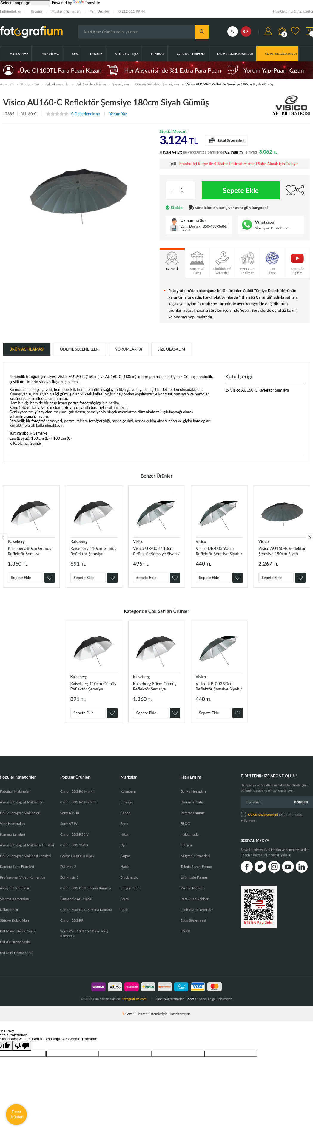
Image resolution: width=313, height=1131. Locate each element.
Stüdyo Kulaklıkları (14, 920)
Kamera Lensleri (12, 834)
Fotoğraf (18, 53)
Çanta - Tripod (191, 53)
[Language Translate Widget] (25, 2)
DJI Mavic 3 (69, 877)
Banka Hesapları (193, 791)
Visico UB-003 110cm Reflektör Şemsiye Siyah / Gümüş (156, 551)
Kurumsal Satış (192, 802)
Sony (124, 823)
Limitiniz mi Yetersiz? (197, 909)
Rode (124, 909)
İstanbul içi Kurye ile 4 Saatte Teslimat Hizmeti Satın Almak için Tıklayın (239, 164)
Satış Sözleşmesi (193, 920)
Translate (86, 2)
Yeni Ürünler (99, 11)
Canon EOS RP (72, 920)
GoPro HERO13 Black (77, 856)
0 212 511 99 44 (131, 11)
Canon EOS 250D (74, 845)
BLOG (185, 823)
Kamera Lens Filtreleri (17, 866)
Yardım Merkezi (193, 888)
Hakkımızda (190, 834)
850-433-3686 (214, 226)
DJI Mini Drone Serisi (16, 952)
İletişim (36, 11)
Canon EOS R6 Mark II (77, 791)
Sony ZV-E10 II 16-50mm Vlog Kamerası (84, 933)
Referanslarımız (192, 813)
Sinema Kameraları (14, 899)
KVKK (185, 931)
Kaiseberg (16, 541)
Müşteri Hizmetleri (66, 11)
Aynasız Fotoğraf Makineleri (22, 802)
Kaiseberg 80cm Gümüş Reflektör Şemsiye (29, 551)
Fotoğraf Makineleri (15, 791)
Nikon (124, 834)
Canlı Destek (191, 226)
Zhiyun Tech (129, 888)
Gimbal (157, 53)
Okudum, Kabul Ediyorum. (272, 817)
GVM (124, 899)
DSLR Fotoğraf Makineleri (20, 813)
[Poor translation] (21, 1046)
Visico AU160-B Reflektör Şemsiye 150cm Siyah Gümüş (282, 551)
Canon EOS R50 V (74, 834)
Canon (125, 813)
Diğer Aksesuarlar (235, 53)
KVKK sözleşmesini (263, 814)
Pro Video (50, 53)
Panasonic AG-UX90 (76, 899)
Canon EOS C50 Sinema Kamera (85, 888)
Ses (75, 53)
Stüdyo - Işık (127, 53)
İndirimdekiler (10, 11)
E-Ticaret (140, 1014)
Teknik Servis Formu (196, 866)
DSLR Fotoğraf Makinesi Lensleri (25, 856)
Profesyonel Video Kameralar (22, 877)
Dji (122, 845)
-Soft (127, 1014)
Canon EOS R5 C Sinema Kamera (86, 909)
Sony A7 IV (69, 823)
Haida (124, 866)
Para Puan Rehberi (195, 899)
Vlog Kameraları (12, 823)
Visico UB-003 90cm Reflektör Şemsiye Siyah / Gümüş (219, 551)
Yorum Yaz (118, 114)
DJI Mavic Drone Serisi (18, 931)
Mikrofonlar (9, 909)
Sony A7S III (69, 813)
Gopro (125, 856)
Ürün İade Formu (194, 877)
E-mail (185, 230)
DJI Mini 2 (68, 866)
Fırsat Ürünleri (16, 1114)
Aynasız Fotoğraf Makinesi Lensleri (27, 845)
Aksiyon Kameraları (15, 888)
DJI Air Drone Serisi (15, 942)
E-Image (126, 802)
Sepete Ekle (241, 190)
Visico (138, 541)
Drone (96, 53)
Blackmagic (129, 877)
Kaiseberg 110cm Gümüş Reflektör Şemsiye (93, 551)
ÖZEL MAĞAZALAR (281, 53)
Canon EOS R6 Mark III (78, 802)
